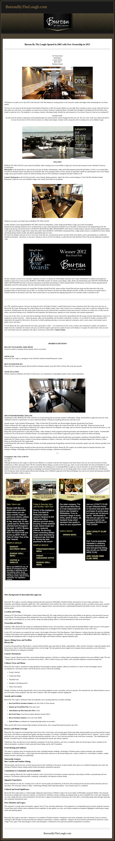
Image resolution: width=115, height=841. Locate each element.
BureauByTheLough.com (26, 7)
